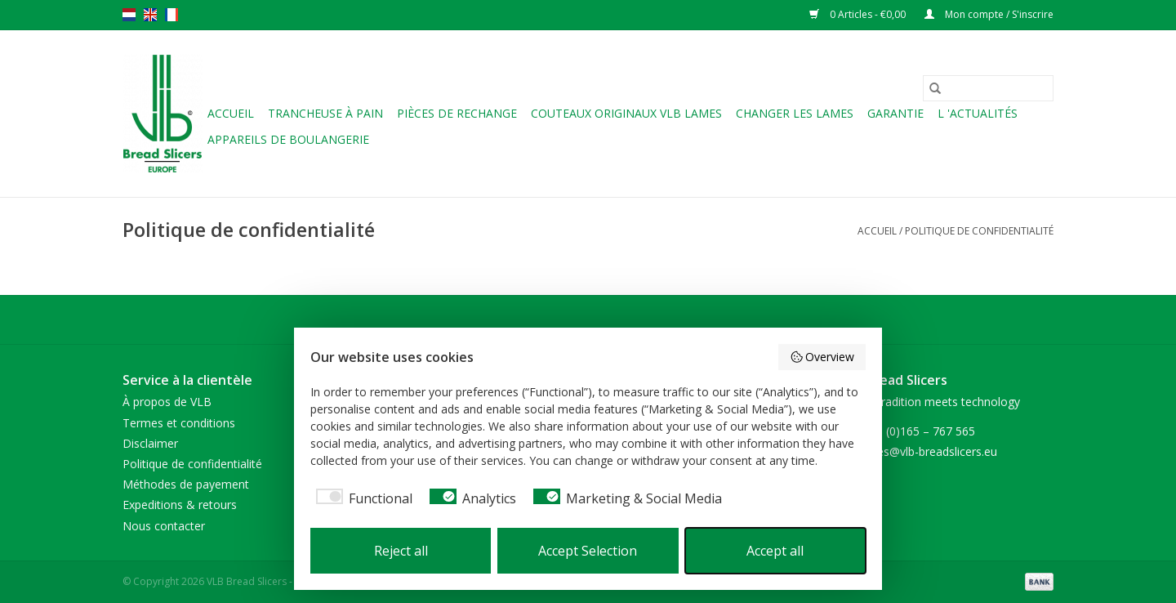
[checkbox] (361, 498)
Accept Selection (587, 551)
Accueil (230, 113)
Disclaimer (150, 443)
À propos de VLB (167, 401)
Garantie (895, 113)
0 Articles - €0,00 (858, 14)
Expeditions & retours (179, 504)
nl (129, 14)
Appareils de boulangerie (288, 139)
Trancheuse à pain (325, 113)
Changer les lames (794, 113)
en (150, 14)
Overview (822, 356)
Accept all (775, 551)
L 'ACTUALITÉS (978, 113)
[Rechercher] (988, 88)
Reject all (401, 551)
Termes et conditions (178, 423)
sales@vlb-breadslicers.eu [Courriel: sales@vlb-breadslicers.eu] (929, 451)
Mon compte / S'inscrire (989, 14)
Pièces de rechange (457, 113)
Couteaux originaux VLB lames (626, 113)
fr (171, 14)
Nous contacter (163, 526)
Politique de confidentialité (979, 231)
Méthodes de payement (185, 484)
